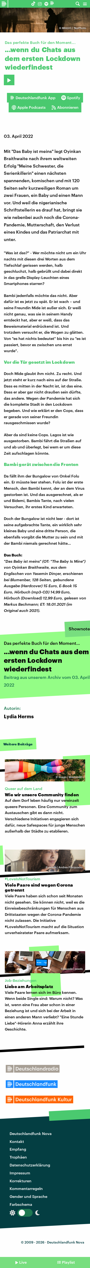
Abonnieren (64, 107)
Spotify (70, 97)
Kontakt (17, 1141)
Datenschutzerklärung (30, 1165)
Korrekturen (20, 1180)
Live (23, 1262)
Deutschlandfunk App (32, 97)
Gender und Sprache (28, 1196)
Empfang (18, 1149)
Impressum (20, 1173)
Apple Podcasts (29, 107)
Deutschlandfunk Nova (31, 1133)
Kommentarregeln (26, 1188)
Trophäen (18, 1157)
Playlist (68, 1262)
